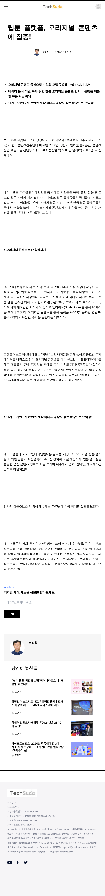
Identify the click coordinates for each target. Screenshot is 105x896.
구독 (12, 614)
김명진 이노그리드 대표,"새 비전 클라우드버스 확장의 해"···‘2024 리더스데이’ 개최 (37, 703)
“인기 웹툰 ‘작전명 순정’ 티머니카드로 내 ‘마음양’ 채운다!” (37, 682)
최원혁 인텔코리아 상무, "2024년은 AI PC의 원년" (36, 724)
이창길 (45, 52)
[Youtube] (9, 862)
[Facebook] (18, 862)
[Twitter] (26, 862)
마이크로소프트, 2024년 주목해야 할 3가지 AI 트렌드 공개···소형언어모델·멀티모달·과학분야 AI (38, 747)
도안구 (18, 692)
